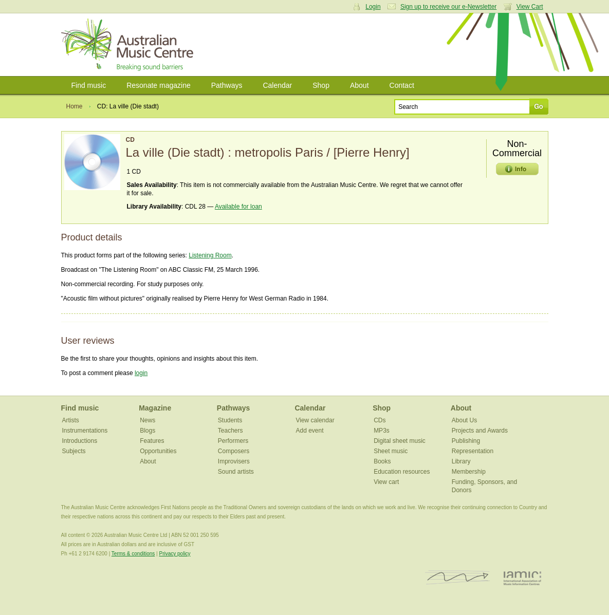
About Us (464, 420)
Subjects (74, 451)
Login (372, 6)
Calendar (277, 85)
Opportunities (158, 451)
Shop (320, 85)
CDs (379, 420)
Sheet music (391, 451)
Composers (233, 451)
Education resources (402, 471)
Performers (233, 440)
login (141, 373)
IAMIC (522, 578)
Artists (70, 420)
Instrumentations (85, 430)
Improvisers (234, 461)
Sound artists (236, 471)
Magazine (155, 408)
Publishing (466, 440)
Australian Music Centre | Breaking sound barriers (129, 44)
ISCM (457, 578)
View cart (386, 482)
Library (461, 461)
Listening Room (210, 255)
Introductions (80, 440)
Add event (309, 430)
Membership (469, 471)
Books (382, 461)
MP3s (382, 430)
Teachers (230, 430)
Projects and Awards (480, 430)
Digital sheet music (400, 440)
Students (230, 420)
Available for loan (238, 206)
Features (152, 440)
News (147, 420)
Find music (88, 85)
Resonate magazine (158, 85)
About (359, 85)
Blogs (147, 430)
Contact (402, 85)
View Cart (529, 6)
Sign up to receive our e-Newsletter (448, 6)
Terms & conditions (133, 553)
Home (74, 106)
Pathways (227, 85)
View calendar (315, 420)
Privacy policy (174, 553)
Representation (472, 451)
